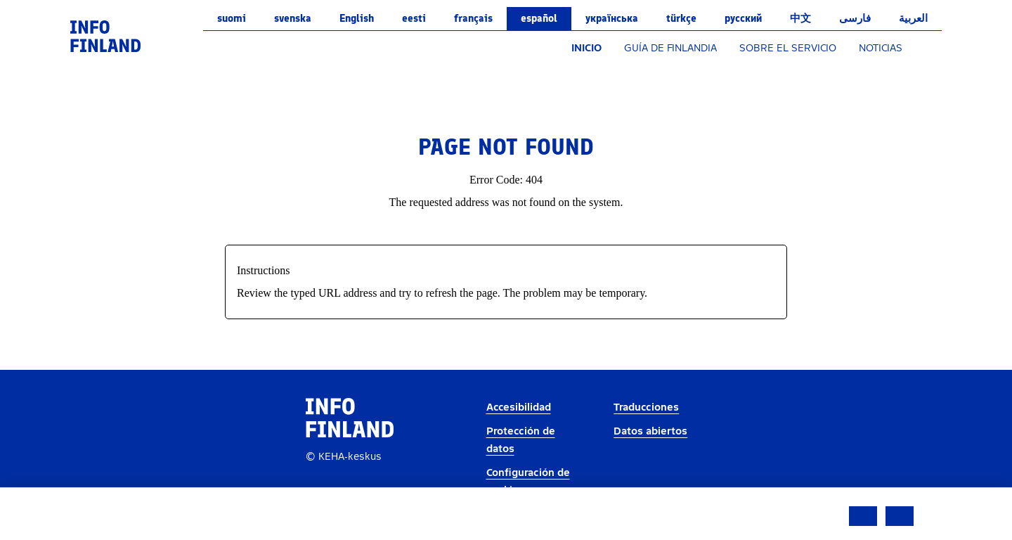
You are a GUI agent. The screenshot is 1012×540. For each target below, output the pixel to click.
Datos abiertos (650, 431)
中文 (800, 18)
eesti (414, 18)
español (539, 18)
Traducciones (646, 407)
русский (743, 18)
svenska (292, 18)
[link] (105, 35)
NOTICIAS (880, 48)
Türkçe (681, 18)
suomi (231, 18)
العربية (913, 18)
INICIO (586, 48)
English (356, 18)
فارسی (855, 18)
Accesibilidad (518, 407)
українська (611, 18)
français (473, 18)
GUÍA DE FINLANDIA (670, 48)
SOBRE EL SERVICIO (787, 48)
